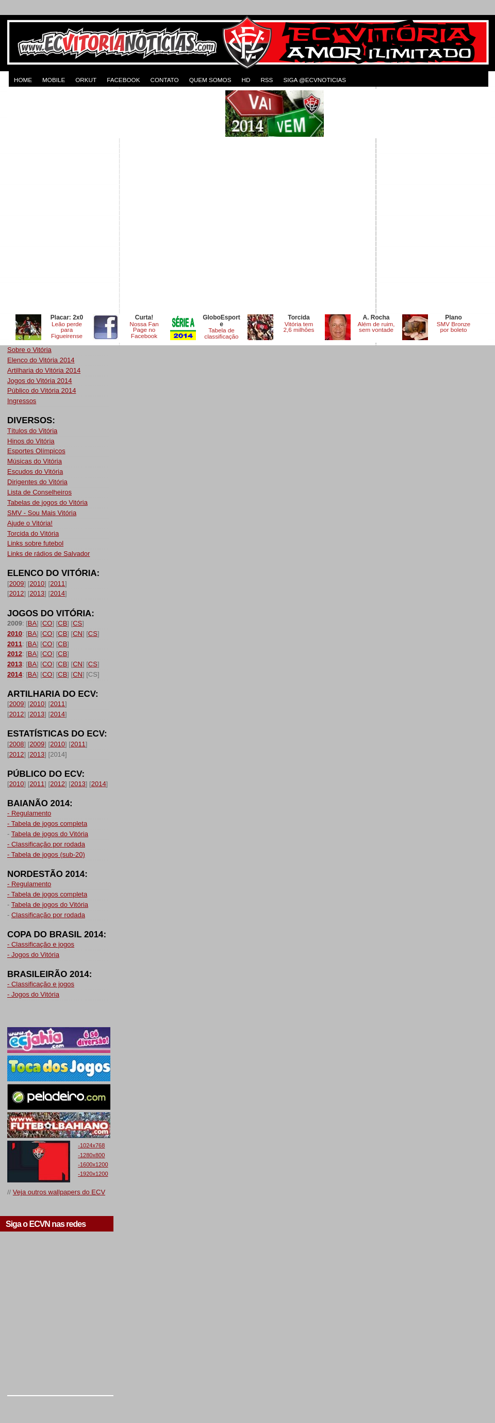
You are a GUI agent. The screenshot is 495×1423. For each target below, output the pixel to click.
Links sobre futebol (35, 543)
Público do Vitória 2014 (41, 390)
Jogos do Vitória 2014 (39, 381)
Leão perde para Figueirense (66, 330)
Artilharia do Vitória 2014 (43, 370)
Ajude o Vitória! (30, 523)
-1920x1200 (93, 1174)
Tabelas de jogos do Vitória (47, 502)
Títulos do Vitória (32, 431)
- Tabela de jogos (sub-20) (46, 854)
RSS (266, 79)
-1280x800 (91, 1155)
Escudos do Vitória (35, 471)
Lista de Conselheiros (39, 492)
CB (62, 623)
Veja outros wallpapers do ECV (59, 1192)
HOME (23, 79)
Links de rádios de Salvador (48, 553)
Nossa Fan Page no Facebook (144, 330)
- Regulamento (29, 813)
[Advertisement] (110, 201)
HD (245, 79)
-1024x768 (91, 1145)
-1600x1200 (93, 1164)
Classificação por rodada (48, 915)
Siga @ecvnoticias (314, 79)
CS (77, 623)
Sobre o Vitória (29, 350)
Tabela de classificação (221, 333)
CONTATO (164, 79)
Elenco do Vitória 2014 (41, 360)
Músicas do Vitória (34, 461)
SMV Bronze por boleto (454, 327)
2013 (36, 593)
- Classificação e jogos (40, 944)
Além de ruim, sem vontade (375, 327)
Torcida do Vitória (33, 533)
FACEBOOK (123, 79)
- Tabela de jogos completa (47, 823)
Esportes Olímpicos (36, 451)
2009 (16, 583)
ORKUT (85, 79)
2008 (16, 744)
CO (47, 623)
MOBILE (53, 79)
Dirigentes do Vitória (37, 482)
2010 (36, 583)
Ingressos (21, 401)
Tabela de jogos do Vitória (49, 834)
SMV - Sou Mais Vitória (41, 513)
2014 (57, 593)
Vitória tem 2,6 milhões (299, 327)
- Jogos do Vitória (33, 954)
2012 (16, 593)
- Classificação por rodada (46, 844)
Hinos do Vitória (31, 441)
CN (77, 633)
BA (32, 623)
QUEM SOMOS (210, 79)
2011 (57, 583)
